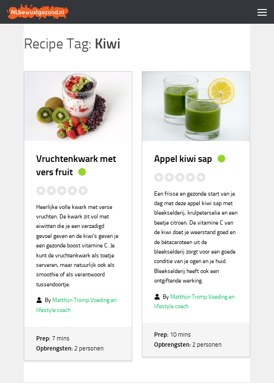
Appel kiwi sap (183, 158)
